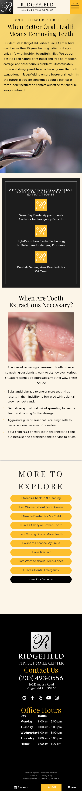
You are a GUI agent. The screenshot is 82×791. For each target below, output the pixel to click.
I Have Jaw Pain (41, 552)
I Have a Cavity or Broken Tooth (41, 525)
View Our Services (41, 579)
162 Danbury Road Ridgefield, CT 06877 (41, 686)
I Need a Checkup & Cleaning (41, 498)
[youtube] (49, 698)
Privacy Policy (46, 775)
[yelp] (40, 698)
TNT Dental (55, 778)
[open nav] (76, 6)
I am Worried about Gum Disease (41, 507)
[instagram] (57, 698)
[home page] (28, 7)
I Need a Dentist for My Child (41, 516)
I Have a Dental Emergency (41, 570)
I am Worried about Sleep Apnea (41, 561)
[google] (24, 698)
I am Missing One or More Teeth (41, 534)
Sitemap (33, 775)
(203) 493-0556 (41, 678)
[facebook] (32, 698)
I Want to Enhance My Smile (41, 543)
